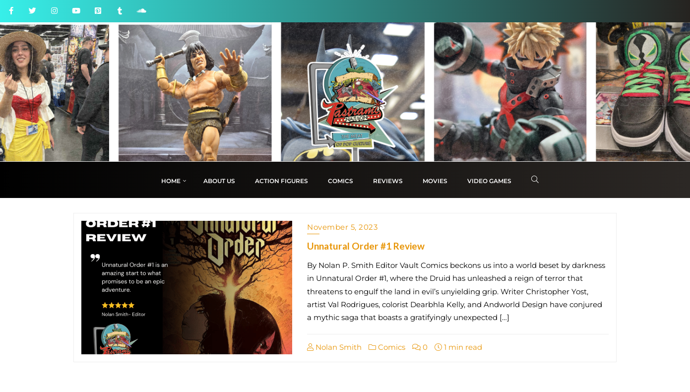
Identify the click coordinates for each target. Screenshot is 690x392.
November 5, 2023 (342, 227)
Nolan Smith (334, 347)
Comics (387, 347)
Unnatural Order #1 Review (366, 246)
